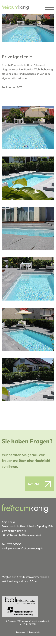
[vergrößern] (28, 127)
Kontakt (33, 483)
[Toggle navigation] (48, 7)
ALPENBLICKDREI (28, 624)
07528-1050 (14, 544)
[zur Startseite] (15, 7)
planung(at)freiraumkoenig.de (25, 548)
